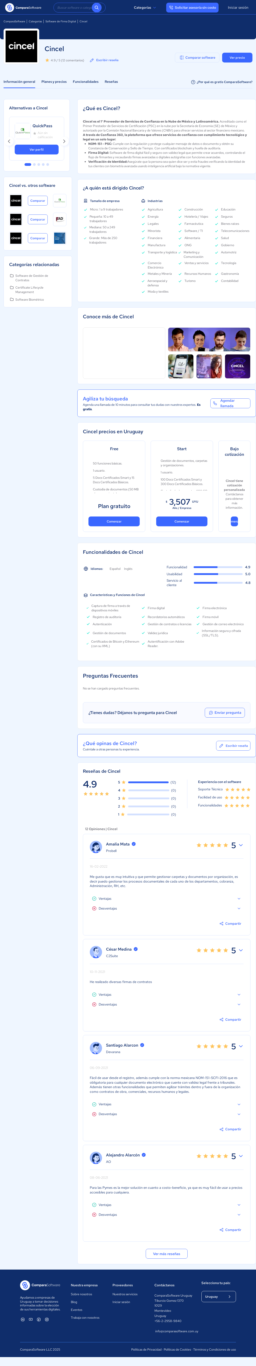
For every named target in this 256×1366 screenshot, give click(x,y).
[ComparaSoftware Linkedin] (22, 1319)
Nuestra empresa (84, 1285)
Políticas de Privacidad (146, 1349)
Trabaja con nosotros (85, 1318)
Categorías (145, 7)
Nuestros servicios (125, 1294)
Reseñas (111, 81)
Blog (74, 1302)
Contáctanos (164, 1285)
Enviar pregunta (224, 712)
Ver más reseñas (166, 1253)
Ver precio (237, 58)
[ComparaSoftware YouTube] (30, 1319)
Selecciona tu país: (216, 1283)
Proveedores (123, 1285)
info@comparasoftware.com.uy (174, 1331)
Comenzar (114, 521)
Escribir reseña (104, 60)
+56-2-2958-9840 (167, 1321)
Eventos (76, 1310)
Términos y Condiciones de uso (214, 1349)
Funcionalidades (85, 81)
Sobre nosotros (81, 1294)
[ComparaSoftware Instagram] (46, 1319)
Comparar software (197, 57)
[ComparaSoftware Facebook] (38, 1319)
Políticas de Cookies (177, 1349)
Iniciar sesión (238, 7)
